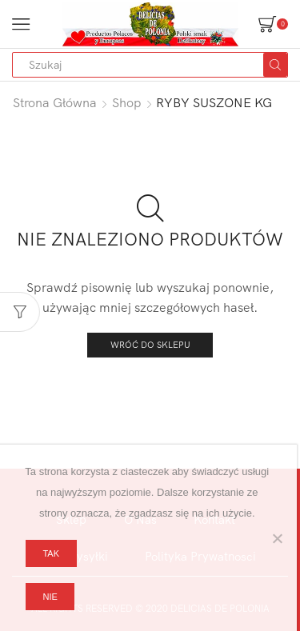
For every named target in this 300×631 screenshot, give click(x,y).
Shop (127, 102)
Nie (49, 596)
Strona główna (55, 102)
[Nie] (277, 538)
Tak (50, 553)
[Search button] (275, 65)
